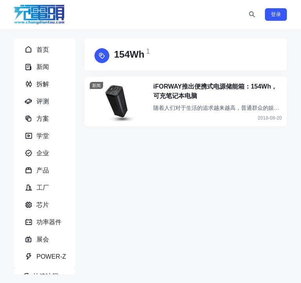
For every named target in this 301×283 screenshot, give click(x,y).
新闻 (96, 85)
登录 (276, 14)
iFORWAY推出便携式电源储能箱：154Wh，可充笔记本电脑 (215, 91)
